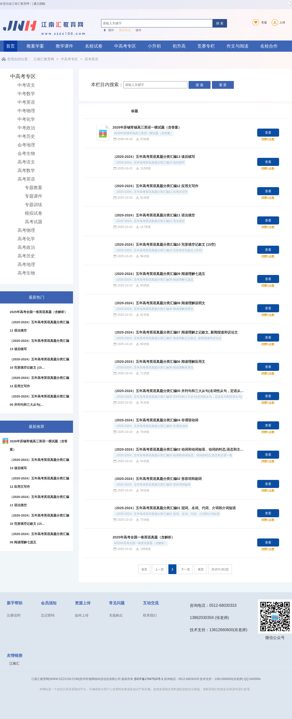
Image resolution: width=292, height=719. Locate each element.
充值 (259, 22)
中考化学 (26, 119)
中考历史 (26, 136)
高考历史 (26, 255)
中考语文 (26, 85)
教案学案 (35, 46)
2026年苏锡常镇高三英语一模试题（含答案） (147, 127)
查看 (268, 132)
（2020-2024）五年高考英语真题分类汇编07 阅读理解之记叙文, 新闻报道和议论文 (175, 332)
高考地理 (26, 264)
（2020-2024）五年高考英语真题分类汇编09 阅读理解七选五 (159, 274)
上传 (277, 22)
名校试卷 (93, 46)
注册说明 (13, 615)
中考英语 (26, 102)
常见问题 (117, 603)
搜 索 (219, 23)
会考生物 (26, 153)
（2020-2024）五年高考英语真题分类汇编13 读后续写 (154, 157)
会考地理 (26, 144)
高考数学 (26, 170)
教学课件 (64, 46)
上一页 (159, 569)
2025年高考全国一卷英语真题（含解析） (144, 537)
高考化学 (26, 238)
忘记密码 (48, 615)
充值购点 (116, 615)
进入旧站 (39, 3)
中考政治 (26, 127)
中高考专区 (125, 46)
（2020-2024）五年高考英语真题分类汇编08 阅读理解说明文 (159, 303)
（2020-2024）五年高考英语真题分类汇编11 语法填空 (154, 215)
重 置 (223, 85)
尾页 (201, 569)
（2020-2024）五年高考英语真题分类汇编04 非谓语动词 (155, 420)
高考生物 (26, 273)
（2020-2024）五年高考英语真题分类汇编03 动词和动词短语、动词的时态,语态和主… (178, 449)
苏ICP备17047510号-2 (148, 679)
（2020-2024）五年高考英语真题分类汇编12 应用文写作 (155, 186)
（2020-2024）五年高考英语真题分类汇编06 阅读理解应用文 (159, 362)
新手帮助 (14, 603)
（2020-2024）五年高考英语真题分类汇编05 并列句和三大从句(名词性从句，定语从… (178, 391)
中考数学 (26, 93)
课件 (138, 30)
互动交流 (151, 603)
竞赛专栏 (206, 46)
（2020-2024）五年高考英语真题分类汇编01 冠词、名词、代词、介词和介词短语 (174, 508)
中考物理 (26, 110)
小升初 (154, 46)
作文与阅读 (237, 46)
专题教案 (33, 187)
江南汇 (14, 663)
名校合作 (269, 46)
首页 (10, 46)
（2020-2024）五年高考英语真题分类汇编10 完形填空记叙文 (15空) (164, 244)
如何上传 (82, 615)
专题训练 (33, 204)
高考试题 (33, 221)
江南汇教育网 (44, 59)
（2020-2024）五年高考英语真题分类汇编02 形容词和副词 (157, 479)
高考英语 (91, 59)
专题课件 (33, 196)
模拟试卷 (33, 213)
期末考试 (125, 30)
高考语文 (26, 162)
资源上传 (83, 603)
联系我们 (150, 615)
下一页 (185, 569)
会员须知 (48, 603)
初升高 (179, 46)
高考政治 (26, 247)
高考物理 (26, 230)
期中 (111, 30)
